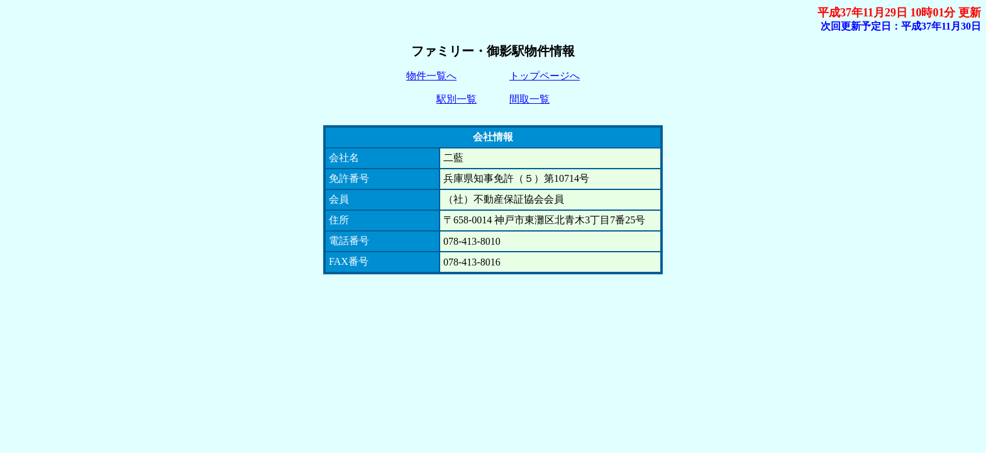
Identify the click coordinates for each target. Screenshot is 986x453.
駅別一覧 (456, 99)
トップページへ (544, 75)
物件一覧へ (431, 75)
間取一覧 (529, 99)
